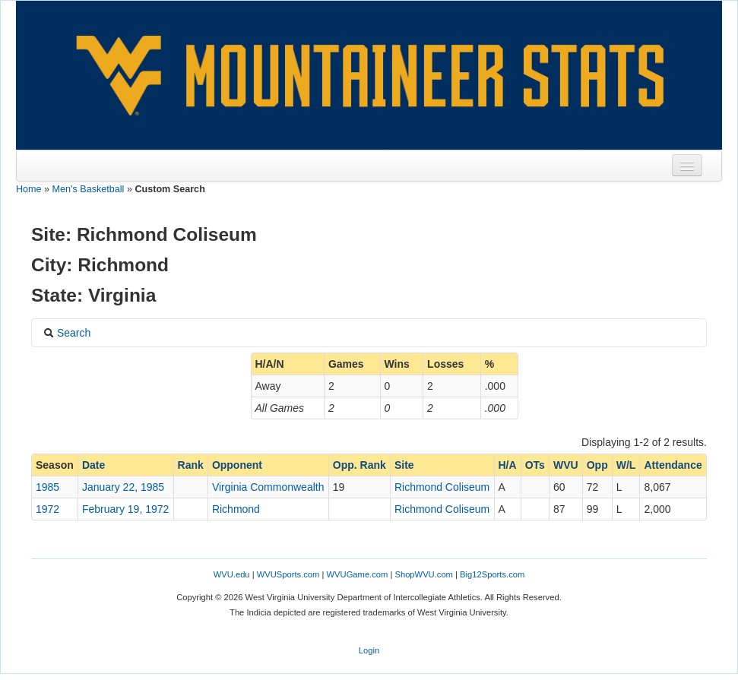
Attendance (673, 465)
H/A (508, 465)
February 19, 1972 (125, 509)
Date (93, 465)
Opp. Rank (359, 465)
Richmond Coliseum (441, 487)
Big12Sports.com (492, 574)
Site (404, 465)
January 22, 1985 (123, 487)
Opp (597, 465)
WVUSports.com (288, 574)
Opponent (237, 465)
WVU (565, 465)
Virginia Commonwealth (268, 487)
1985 (47, 487)
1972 (47, 509)
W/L (626, 465)
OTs (535, 465)
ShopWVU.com (423, 574)
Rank (191, 465)
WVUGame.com (357, 574)
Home (29, 189)
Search (66, 333)
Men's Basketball (88, 189)
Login (369, 650)
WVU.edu (232, 574)
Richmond (236, 509)
